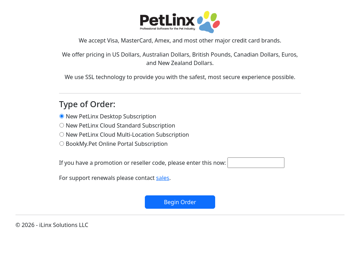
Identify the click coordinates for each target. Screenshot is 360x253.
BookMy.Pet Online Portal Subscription (117, 144)
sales (162, 178)
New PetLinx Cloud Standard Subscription (120, 125)
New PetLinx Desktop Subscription (111, 116)
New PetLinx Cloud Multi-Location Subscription (127, 134)
